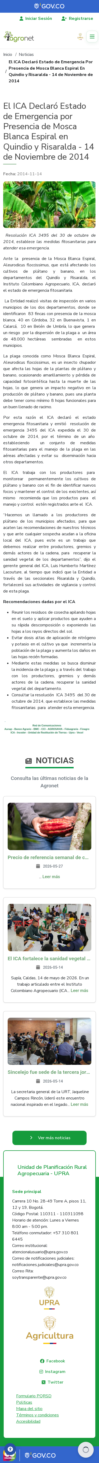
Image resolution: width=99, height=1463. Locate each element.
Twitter (55, 1382)
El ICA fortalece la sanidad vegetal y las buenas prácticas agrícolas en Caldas (49, 958)
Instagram (55, 1372)
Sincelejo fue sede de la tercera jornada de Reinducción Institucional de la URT (49, 1072)
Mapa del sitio (29, 1409)
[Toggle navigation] (92, 36)
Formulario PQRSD (33, 1396)
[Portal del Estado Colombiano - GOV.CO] (50, 6)
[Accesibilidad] (10, 1449)
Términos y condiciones (37, 1415)
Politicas (24, 1402)
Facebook (55, 1361)
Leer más (51, 876)
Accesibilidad (28, 1421)
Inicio (7, 54)
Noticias (26, 54)
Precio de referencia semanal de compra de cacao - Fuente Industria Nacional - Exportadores (49, 857)
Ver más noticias (54, 1138)
